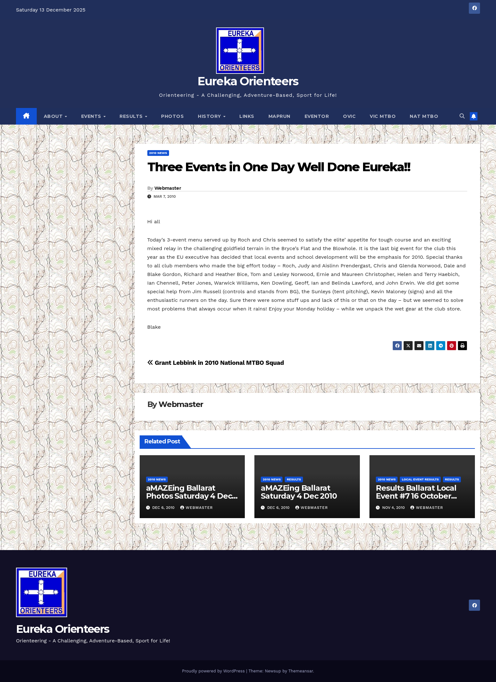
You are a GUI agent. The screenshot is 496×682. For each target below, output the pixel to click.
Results (132, 116)
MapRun (279, 116)
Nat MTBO (424, 116)
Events (92, 116)
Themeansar (300, 671)
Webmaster (167, 188)
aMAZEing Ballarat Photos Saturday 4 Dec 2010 (189, 496)
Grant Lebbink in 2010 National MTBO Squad (215, 362)
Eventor (317, 116)
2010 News (158, 153)
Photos (172, 116)
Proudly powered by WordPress (214, 671)
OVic (349, 116)
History (210, 116)
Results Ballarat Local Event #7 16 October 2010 (416, 496)
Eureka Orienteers (248, 81)
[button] (462, 116)
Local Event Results (420, 479)
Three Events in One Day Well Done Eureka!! (278, 166)
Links (246, 116)
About (54, 116)
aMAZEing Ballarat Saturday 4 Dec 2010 (299, 492)
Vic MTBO (383, 116)
